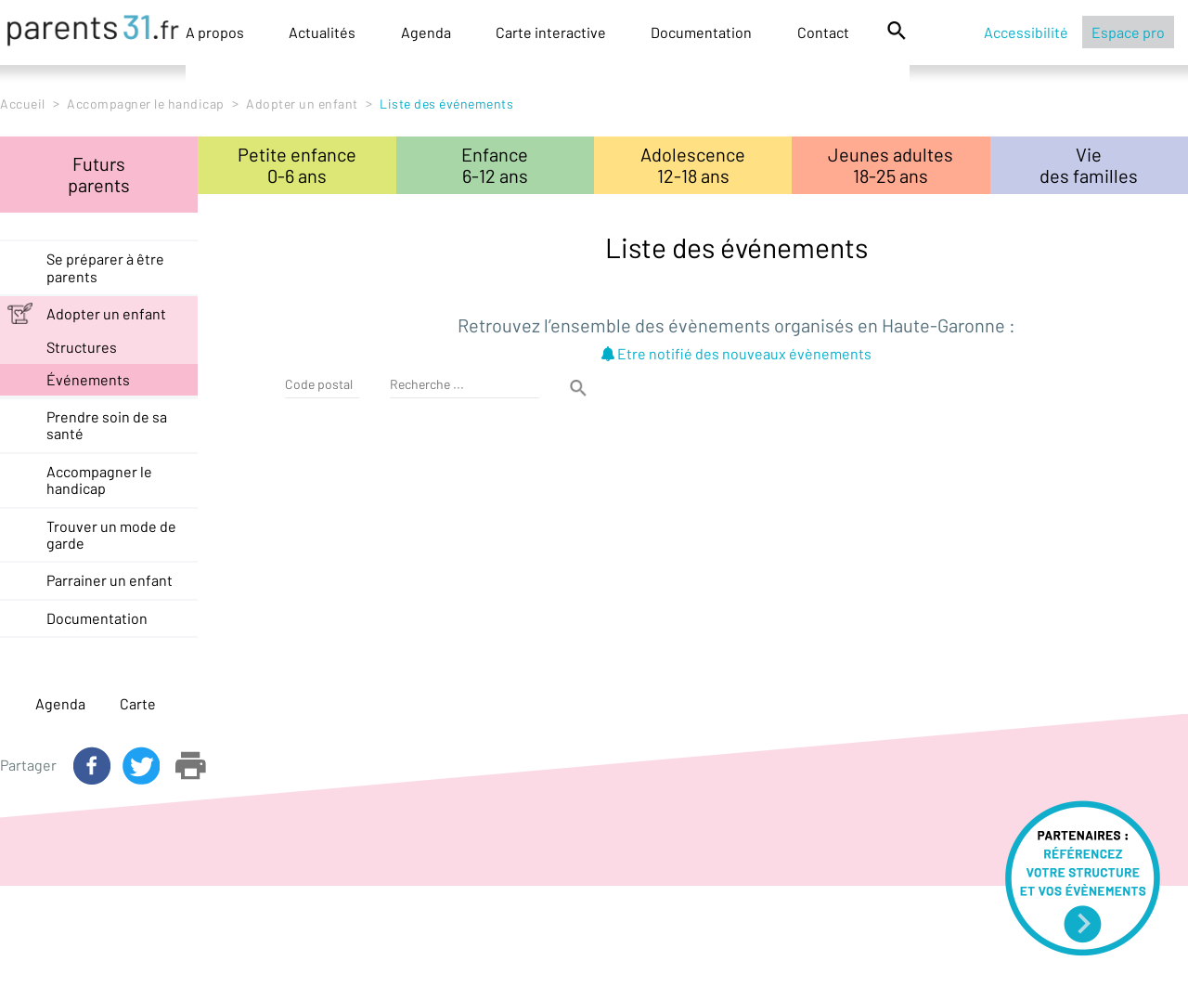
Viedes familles (1089, 165)
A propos (215, 32)
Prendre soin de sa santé (106, 425)
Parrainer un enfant (109, 580)
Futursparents (99, 174)
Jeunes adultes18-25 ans (890, 165)
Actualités (322, 32)
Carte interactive (551, 32)
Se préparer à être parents (105, 267)
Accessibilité (1026, 32)
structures (81, 347)
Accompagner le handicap (146, 103)
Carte (138, 703)
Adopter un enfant (302, 103)
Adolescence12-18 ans (692, 165)
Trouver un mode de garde (111, 534)
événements (88, 379)
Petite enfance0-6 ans (297, 165)
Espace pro (1128, 32)
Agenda (426, 32)
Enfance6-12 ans (494, 165)
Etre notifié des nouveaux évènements (736, 353)
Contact (823, 32)
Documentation (701, 32)
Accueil (22, 103)
